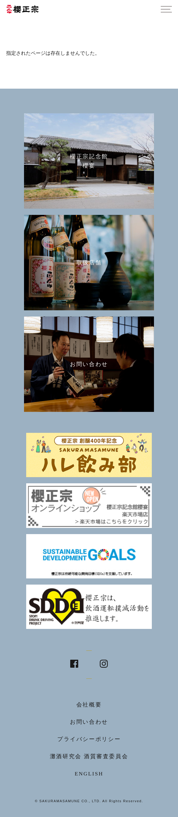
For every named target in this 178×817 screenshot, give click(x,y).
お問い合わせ (89, 722)
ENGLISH (89, 774)
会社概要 (89, 705)
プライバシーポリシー (89, 739)
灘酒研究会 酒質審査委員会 (89, 756)
